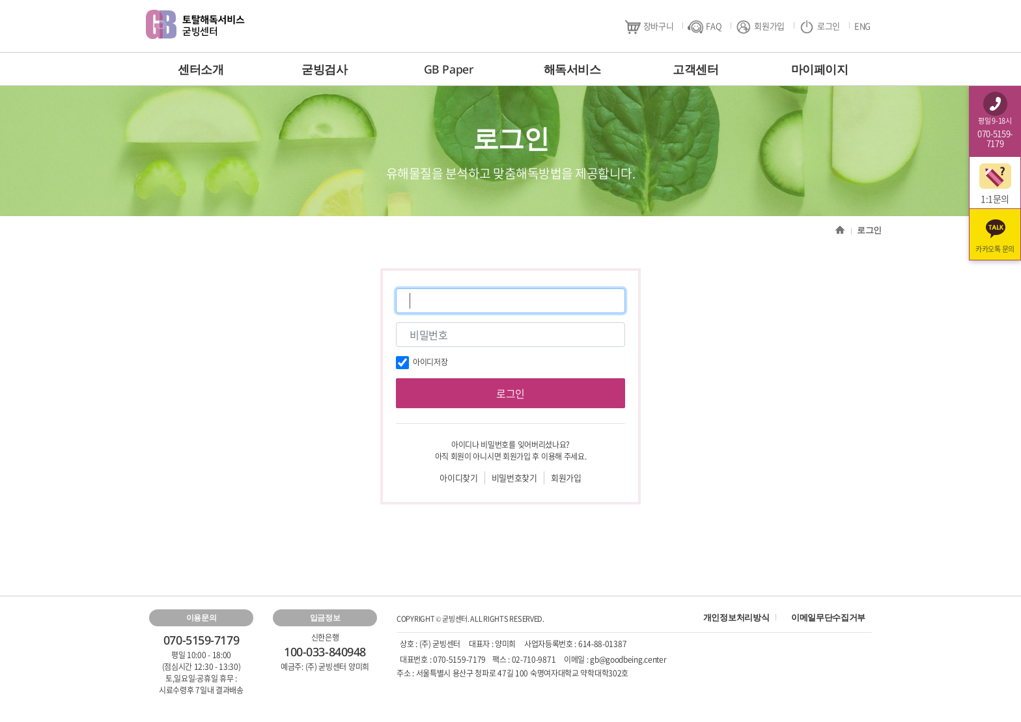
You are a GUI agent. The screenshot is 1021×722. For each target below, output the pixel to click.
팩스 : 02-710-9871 (523, 659)
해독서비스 (572, 69)
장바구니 (649, 26)
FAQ (704, 26)
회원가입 (760, 26)
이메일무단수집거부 (828, 617)
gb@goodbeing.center (628, 659)
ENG (862, 26)
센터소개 (200, 69)
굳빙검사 (324, 69)
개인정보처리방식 (736, 617)
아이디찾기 (458, 477)
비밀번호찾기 (514, 477)
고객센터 (695, 69)
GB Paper (448, 69)
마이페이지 (819, 69)
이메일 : (577, 659)
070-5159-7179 (459, 659)
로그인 (819, 26)
